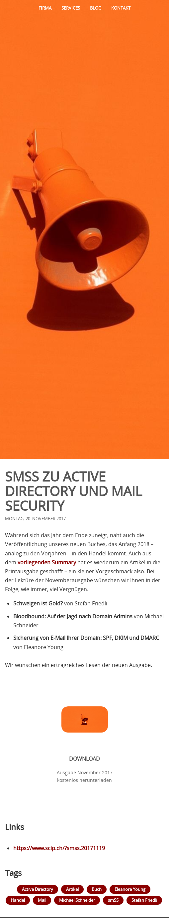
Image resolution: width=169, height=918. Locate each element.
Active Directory (37, 889)
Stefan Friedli (144, 900)
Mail (42, 900)
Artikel (72, 889)
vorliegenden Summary (47, 562)
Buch (97, 889)
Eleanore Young (130, 889)
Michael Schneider (77, 900)
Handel (18, 900)
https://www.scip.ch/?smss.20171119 (59, 848)
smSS (113, 900)
